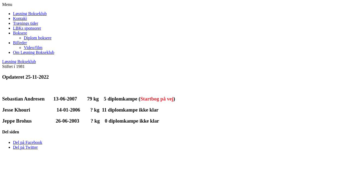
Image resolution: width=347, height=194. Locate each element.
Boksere (20, 33)
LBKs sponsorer (27, 28)
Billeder (20, 42)
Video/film (33, 47)
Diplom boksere (38, 38)
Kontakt (20, 18)
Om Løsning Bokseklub (33, 52)
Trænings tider (25, 23)
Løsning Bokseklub (30, 13)
